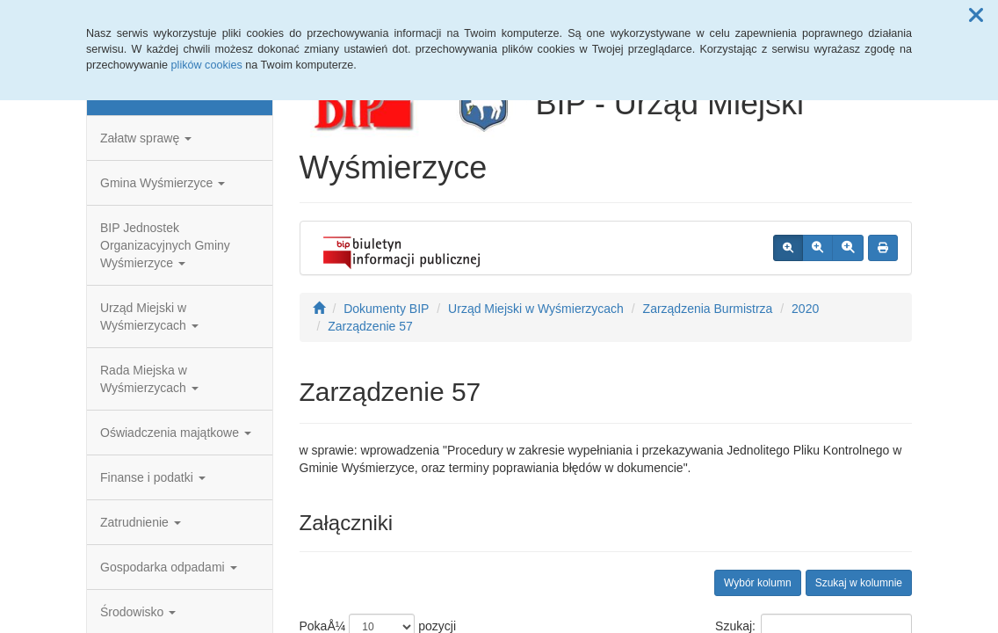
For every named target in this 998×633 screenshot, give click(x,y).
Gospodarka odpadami (168, 567)
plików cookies (206, 65)
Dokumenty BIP (386, 309)
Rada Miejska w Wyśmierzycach (149, 379)
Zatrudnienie (140, 522)
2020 (805, 309)
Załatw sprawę (146, 138)
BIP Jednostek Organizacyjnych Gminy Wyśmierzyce (165, 245)
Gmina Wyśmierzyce (162, 183)
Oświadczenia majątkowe (175, 433)
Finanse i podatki (153, 477)
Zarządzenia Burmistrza (708, 309)
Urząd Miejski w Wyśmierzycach (149, 316)
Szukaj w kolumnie (858, 583)
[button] (976, 16)
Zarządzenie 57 (370, 326)
